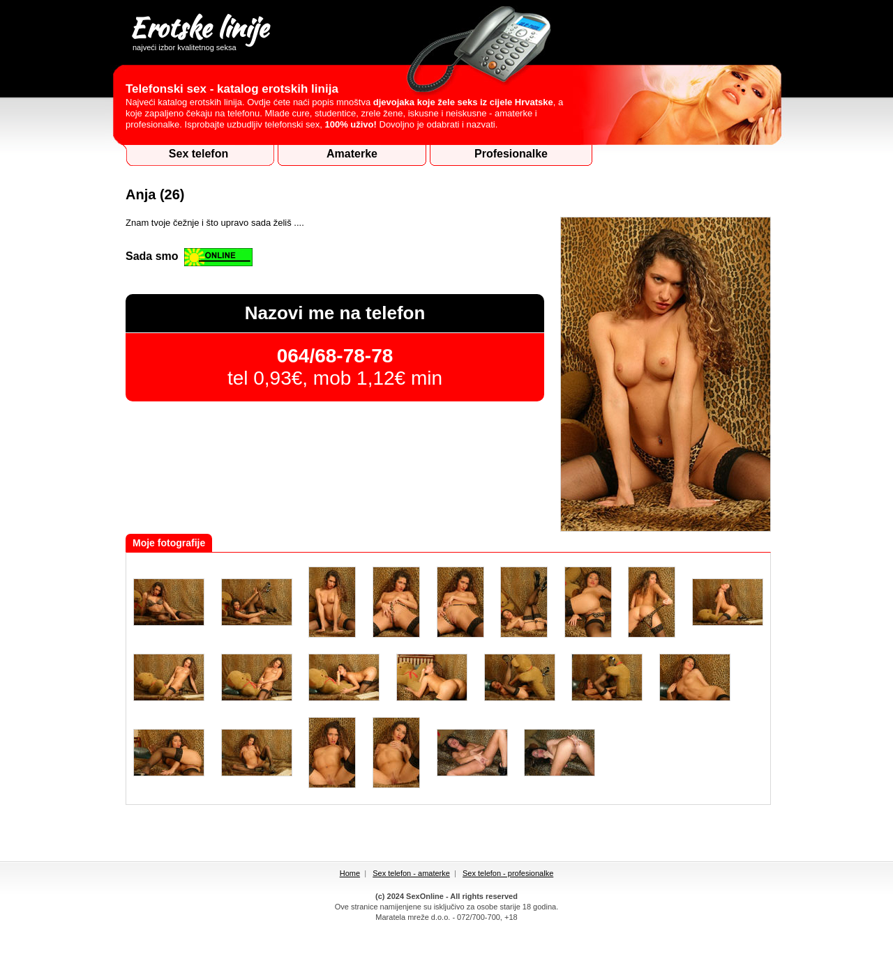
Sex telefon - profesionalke (508, 873)
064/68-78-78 (335, 356)
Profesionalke (511, 154)
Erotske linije (198, 30)
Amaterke (352, 154)
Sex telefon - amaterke (411, 873)
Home (350, 873)
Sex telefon (198, 154)
